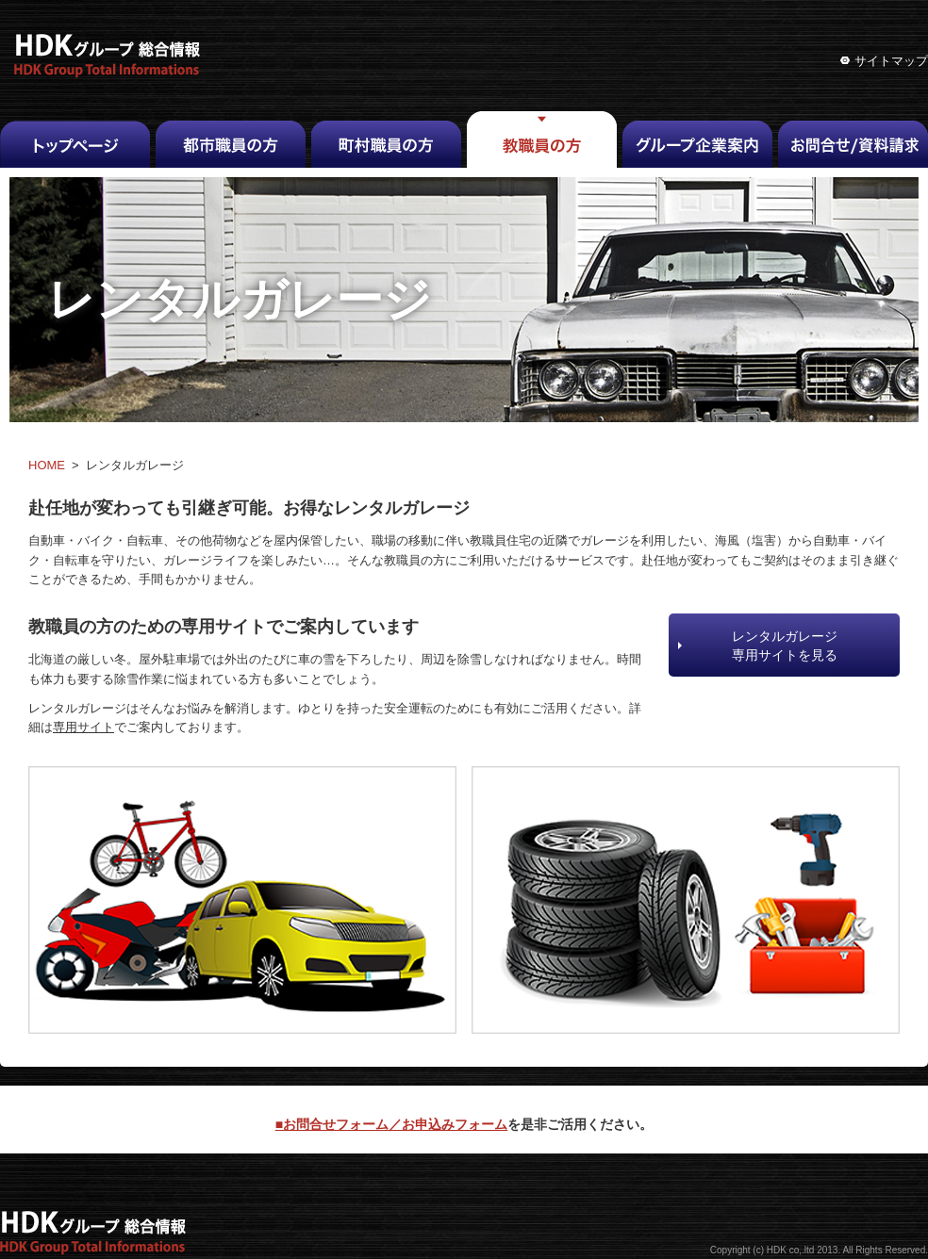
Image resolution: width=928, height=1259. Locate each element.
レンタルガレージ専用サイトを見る (784, 645)
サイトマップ (891, 61)
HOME (46, 465)
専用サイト (83, 727)
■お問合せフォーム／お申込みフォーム (391, 1124)
